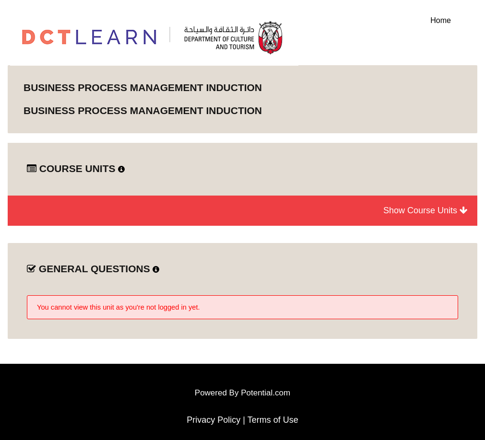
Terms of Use (273, 420)
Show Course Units (425, 210)
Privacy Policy (213, 420)
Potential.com (265, 392)
